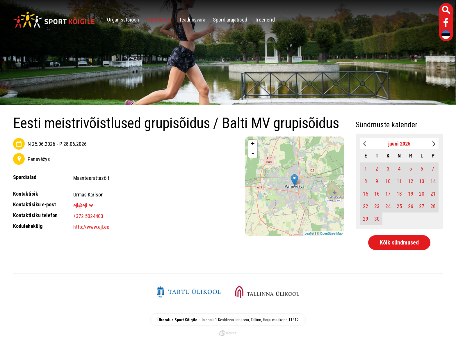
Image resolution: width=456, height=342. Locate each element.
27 (421, 206)
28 (433, 206)
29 (365, 219)
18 (399, 194)
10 (388, 181)
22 (365, 206)
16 (377, 194)
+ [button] (253, 144)
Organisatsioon (123, 20)
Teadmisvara (192, 20)
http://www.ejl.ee (91, 227)
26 (410, 206)
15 (365, 194)
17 (388, 194)
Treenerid (265, 20)
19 (410, 194)
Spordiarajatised (230, 20)
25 (399, 206)
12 (410, 181)
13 (421, 181)
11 (399, 181)
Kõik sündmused (399, 242)
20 (421, 194)
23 (377, 206)
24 (388, 206)
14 (433, 181)
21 (433, 194)
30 (377, 219)
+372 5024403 (88, 216)
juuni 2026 (399, 144)
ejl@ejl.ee (83, 205)
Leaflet (309, 233)
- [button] (253, 153)
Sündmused (159, 20)
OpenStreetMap (331, 233)
